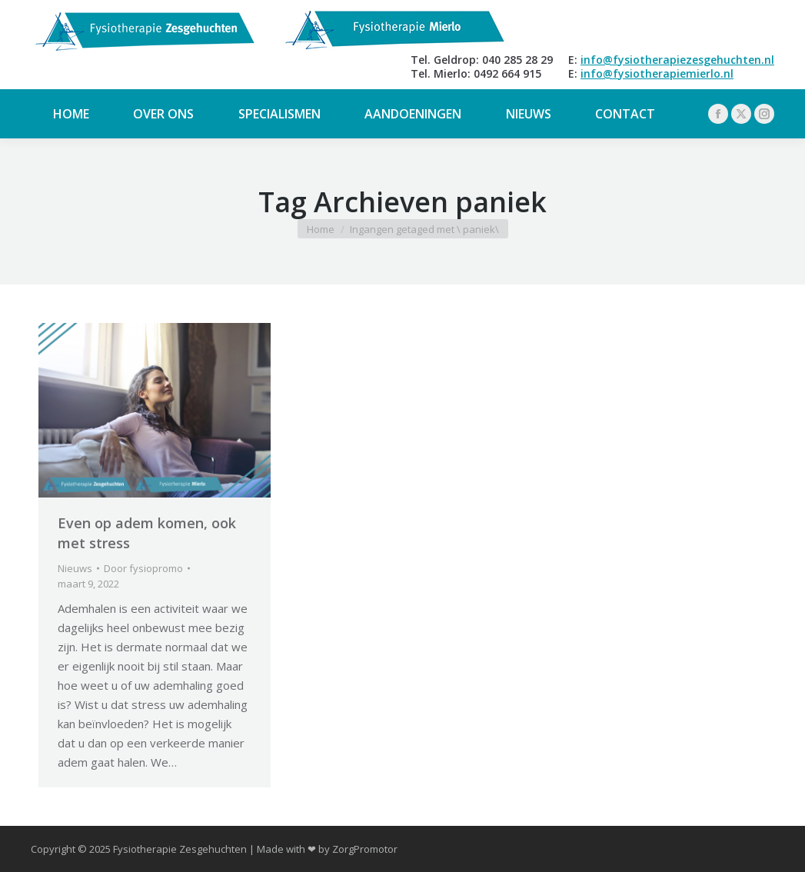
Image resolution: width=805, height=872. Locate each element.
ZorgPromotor (365, 849)
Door (143, 568)
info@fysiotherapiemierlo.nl (656, 73)
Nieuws (75, 568)
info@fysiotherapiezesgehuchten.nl (677, 59)
